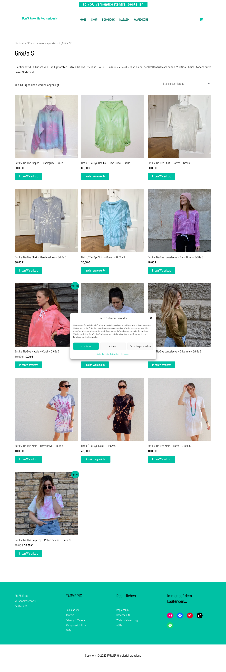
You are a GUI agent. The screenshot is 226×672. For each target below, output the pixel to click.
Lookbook (119, 16)
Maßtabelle (123, 67)
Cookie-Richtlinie (103, 354)
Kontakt (70, 620)
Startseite (20, 43)
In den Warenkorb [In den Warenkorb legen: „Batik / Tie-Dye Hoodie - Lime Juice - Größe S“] (98, 177)
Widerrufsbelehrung (127, 625)
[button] (151, 318)
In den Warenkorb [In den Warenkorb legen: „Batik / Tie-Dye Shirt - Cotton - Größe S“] (164, 177)
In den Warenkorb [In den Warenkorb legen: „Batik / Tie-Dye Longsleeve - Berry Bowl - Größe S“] (164, 273)
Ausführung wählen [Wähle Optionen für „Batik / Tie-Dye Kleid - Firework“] (99, 463)
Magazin (139, 16)
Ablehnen (113, 346)
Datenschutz (114, 354)
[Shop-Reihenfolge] (183, 84)
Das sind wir (73, 615)
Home (87, 16)
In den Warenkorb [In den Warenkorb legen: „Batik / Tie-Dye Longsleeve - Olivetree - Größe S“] (164, 368)
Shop (102, 16)
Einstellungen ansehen (140, 346)
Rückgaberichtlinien (77, 630)
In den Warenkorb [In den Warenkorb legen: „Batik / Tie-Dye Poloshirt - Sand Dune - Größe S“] (98, 368)
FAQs (69, 636)
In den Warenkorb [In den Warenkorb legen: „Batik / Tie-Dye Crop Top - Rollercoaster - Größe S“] (31, 558)
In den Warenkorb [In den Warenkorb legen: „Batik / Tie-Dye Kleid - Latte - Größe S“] (164, 463)
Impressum (125, 354)
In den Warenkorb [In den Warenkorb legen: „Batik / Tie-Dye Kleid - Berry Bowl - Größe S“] (31, 463)
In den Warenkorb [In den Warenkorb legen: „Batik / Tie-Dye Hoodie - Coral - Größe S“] (31, 368)
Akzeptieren (85, 346)
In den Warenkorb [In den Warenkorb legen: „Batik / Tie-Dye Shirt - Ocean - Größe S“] (98, 273)
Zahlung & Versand (77, 625)
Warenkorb (114, 23)
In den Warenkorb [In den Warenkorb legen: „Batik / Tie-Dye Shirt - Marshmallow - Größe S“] (31, 273)
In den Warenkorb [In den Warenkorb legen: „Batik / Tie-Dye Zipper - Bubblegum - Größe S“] (31, 177)
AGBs (119, 630)
